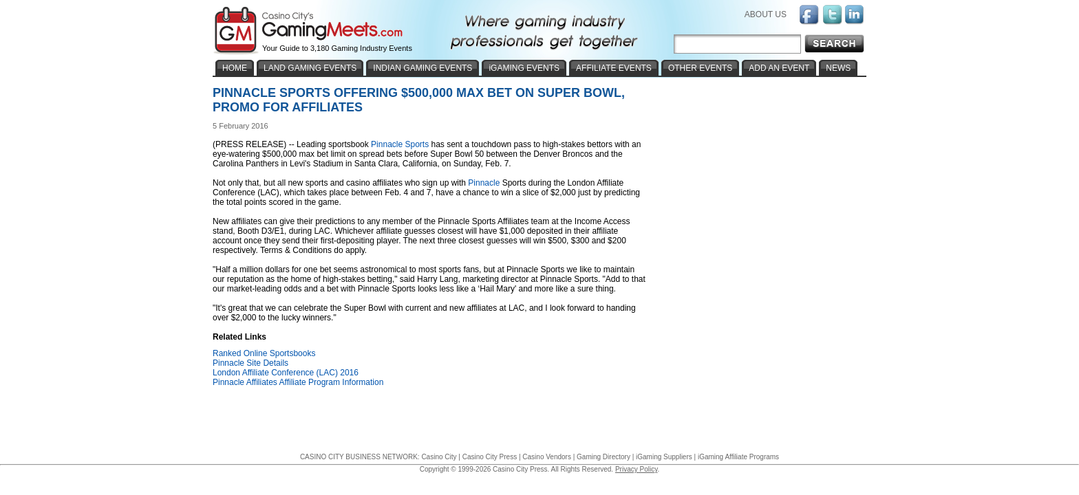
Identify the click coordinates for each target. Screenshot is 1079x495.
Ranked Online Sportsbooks (264, 353)
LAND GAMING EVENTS (310, 68)
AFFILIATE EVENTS (614, 68)
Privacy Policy (636, 469)
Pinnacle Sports (400, 144)
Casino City (438, 457)
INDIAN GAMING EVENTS (422, 68)
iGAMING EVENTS (524, 68)
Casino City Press (489, 457)
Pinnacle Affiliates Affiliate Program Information (298, 382)
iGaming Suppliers (664, 457)
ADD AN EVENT (779, 68)
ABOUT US (766, 14)
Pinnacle (484, 183)
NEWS (838, 68)
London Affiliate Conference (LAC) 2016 (286, 372)
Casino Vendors (546, 457)
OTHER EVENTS (700, 68)
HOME (234, 68)
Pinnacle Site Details (250, 363)
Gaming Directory (603, 457)
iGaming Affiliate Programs (738, 457)
